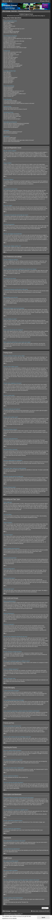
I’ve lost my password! (8, 30)
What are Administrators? (9, 87)
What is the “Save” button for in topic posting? (13, 65)
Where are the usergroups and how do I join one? (14, 91)
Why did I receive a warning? (9, 62)
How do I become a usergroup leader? (11, 92)
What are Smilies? (7, 74)
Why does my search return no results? (12, 115)
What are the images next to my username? (13, 43)
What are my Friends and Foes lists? (11, 107)
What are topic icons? (8, 82)
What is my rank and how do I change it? (12, 46)
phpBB (10, 303)
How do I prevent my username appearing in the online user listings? (18, 38)
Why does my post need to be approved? (12, 66)
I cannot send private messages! (10, 100)
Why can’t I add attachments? (10, 61)
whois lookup (6, 884)
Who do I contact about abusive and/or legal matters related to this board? (19, 140)
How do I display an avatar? (9, 45)
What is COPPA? (7, 23)
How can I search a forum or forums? (11, 113)
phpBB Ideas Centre (19, 873)
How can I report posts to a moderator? (12, 63)
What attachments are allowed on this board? (13, 131)
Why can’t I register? (8, 24)
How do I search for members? (10, 117)
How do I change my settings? (10, 37)
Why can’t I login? (7, 27)
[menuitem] (10, 1)
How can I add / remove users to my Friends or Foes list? (15, 109)
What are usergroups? (8, 89)
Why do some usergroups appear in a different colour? (15, 93)
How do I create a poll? (8, 56)
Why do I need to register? (9, 22)
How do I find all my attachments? (11, 133)
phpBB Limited (41, 862)
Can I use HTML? (7, 73)
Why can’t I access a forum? (9, 59)
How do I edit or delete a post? (10, 53)
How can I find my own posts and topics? (12, 118)
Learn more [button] (20, 918)
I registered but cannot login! (9, 26)
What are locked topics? (8, 81)
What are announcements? (9, 78)
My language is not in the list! (10, 42)
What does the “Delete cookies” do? (11, 32)
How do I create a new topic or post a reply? (13, 52)
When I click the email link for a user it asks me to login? (15, 47)
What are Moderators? (8, 88)
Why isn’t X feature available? (10, 138)
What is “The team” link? (9, 96)
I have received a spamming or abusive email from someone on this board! (19, 103)
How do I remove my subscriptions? (11, 127)
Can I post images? (8, 76)
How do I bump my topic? (9, 67)
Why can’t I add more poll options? (11, 57)
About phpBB (14, 865)
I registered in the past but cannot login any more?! (14, 28)
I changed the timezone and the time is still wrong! (14, 41)
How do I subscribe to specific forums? (11, 126)
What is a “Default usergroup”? (10, 95)
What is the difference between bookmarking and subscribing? (16, 123)
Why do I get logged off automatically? (11, 31)
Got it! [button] (43, 917)
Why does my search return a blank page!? (12, 116)
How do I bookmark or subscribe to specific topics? (14, 124)
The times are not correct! (9, 39)
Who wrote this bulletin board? (10, 137)
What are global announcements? (10, 77)
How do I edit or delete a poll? (10, 58)
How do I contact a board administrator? (12, 141)
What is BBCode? (7, 72)
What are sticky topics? (8, 80)
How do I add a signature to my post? (11, 54)
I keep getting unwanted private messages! (12, 102)
